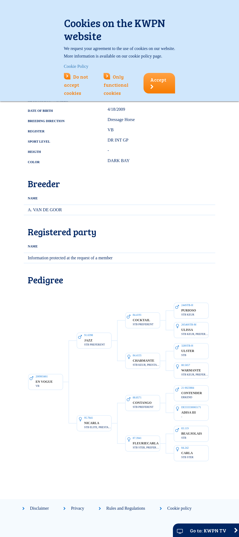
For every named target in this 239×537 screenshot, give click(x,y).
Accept (158, 82)
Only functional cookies (116, 84)
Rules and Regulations (125, 508)
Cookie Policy (76, 66)
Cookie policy (179, 508)
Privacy (77, 508)
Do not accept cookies (76, 84)
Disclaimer (39, 508)
